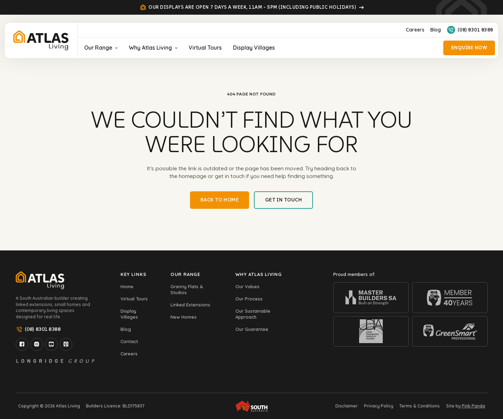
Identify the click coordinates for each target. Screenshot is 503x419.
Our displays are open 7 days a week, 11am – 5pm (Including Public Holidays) (251, 7)
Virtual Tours (205, 47)
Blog (435, 30)
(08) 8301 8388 (470, 30)
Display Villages (254, 47)
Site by (465, 406)
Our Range (101, 47)
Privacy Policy (378, 406)
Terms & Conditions (419, 406)
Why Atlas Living (153, 47)
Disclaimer (346, 406)
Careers (415, 30)
